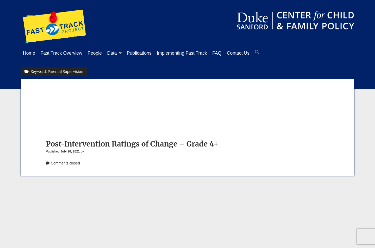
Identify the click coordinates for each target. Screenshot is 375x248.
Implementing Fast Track (195, 53)
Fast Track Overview (64, 53)
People (100, 53)
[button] (278, 53)
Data (119, 53)
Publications (149, 53)
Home (29, 53)
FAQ (232, 53)
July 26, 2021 (70, 150)
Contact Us (256, 53)
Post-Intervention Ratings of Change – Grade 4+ (132, 142)
